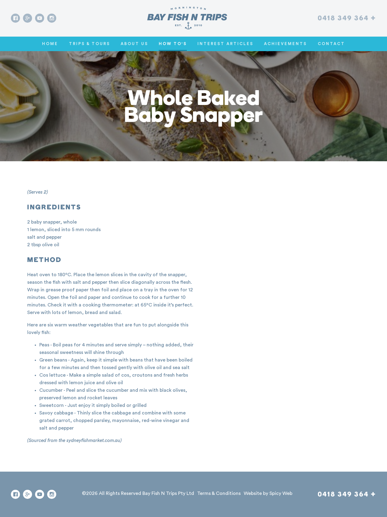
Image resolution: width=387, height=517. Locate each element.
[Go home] (187, 18)
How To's (173, 44)
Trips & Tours (89, 44)
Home (50, 44)
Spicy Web (280, 493)
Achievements (285, 44)
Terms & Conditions (219, 493)
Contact (331, 44)
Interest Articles (225, 44)
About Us (134, 44)
